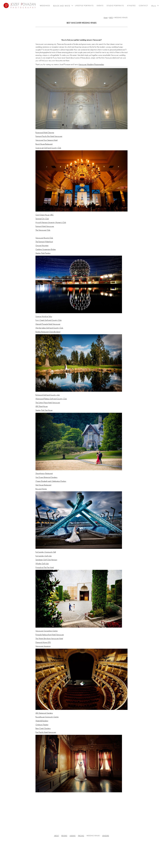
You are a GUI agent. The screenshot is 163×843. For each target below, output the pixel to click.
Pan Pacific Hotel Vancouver (45, 732)
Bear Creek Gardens (43, 728)
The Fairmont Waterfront (44, 242)
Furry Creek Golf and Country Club (48, 320)
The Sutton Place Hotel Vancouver (47, 403)
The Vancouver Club (42, 230)
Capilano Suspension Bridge (45, 249)
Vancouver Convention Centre (46, 631)
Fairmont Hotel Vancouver (44, 226)
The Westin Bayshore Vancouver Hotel (49, 638)
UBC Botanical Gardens (44, 713)
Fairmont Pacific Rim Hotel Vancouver (48, 136)
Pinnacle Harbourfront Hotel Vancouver (49, 635)
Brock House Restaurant (44, 144)
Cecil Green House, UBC (44, 215)
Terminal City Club (42, 219)
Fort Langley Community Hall (45, 552)
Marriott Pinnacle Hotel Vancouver (47, 324)
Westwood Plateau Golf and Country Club (51, 399)
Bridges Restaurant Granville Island (47, 332)
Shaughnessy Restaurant (44, 473)
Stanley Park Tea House (43, 410)
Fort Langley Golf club (43, 556)
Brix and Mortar (41, 489)
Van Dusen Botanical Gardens (46, 477)
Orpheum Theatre (41, 725)
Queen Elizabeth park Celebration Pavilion (50, 481)
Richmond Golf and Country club (47, 395)
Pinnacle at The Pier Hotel (44, 567)
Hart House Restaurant (43, 485)
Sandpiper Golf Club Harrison (46, 560)
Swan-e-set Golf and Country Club (48, 148)
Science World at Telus (43, 316)
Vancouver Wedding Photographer (91, 64)
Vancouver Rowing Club (44, 238)
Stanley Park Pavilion (42, 253)
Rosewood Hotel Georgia (44, 132)
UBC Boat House (41, 406)
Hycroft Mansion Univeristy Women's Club (50, 222)
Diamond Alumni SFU (43, 642)
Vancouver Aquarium (43, 646)
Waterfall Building (41, 721)
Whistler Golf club (42, 564)
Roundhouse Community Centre (47, 717)
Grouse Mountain (41, 245)
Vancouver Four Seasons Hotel (46, 140)
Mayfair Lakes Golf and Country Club (49, 328)
